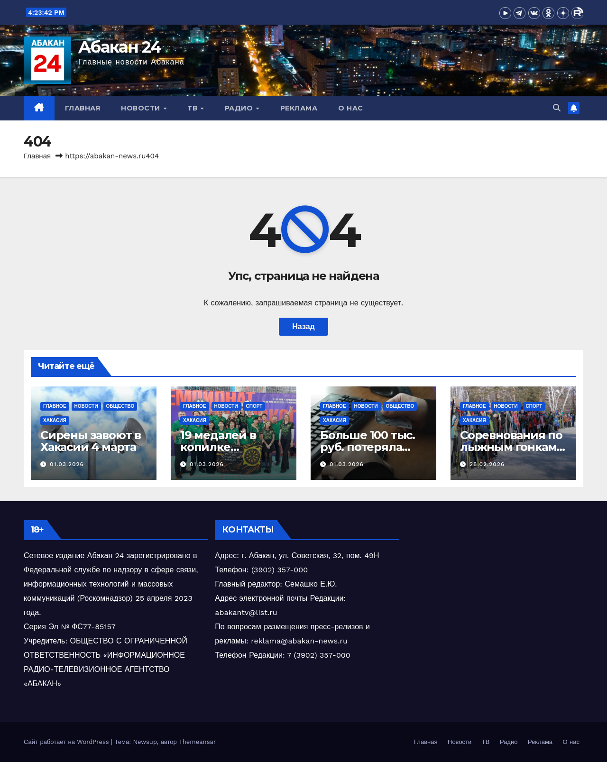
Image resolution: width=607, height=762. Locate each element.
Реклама (299, 108)
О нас (350, 108)
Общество (120, 406)
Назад (303, 326)
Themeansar (197, 741)
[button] (557, 107)
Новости (141, 108)
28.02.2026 (487, 464)
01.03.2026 (67, 464)
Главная (83, 108)
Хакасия (54, 420)
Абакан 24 (119, 47)
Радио (240, 108)
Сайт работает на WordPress (67, 741)
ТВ (193, 108)
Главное (54, 406)
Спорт (254, 406)
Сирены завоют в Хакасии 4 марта (90, 441)
